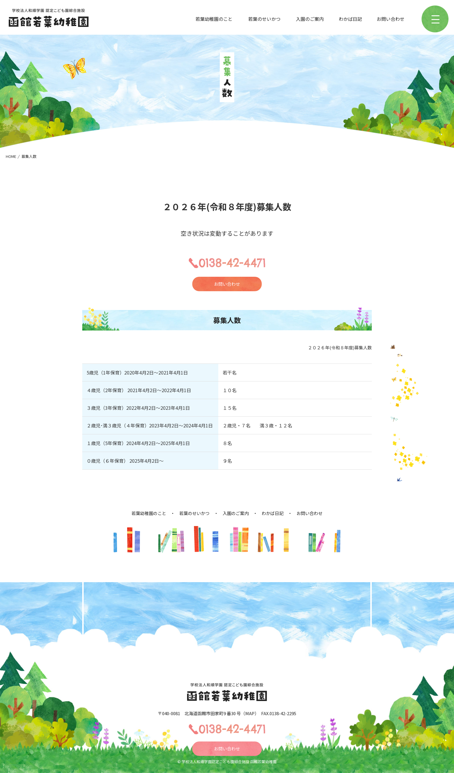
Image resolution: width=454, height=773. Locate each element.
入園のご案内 (310, 18)
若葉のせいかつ (264, 18)
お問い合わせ (390, 18)
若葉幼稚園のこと (214, 18)
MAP (250, 713)
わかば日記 (350, 18)
